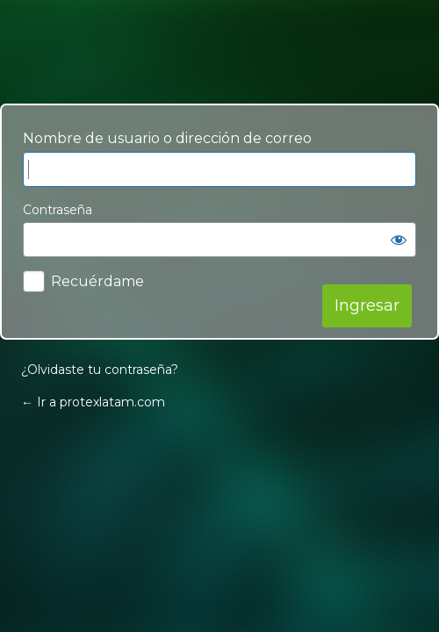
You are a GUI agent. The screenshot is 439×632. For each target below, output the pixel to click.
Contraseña (57, 210)
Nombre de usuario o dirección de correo (167, 138)
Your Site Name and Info (219, 52)
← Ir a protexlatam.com (93, 402)
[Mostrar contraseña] (398, 239)
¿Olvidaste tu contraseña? (99, 369)
